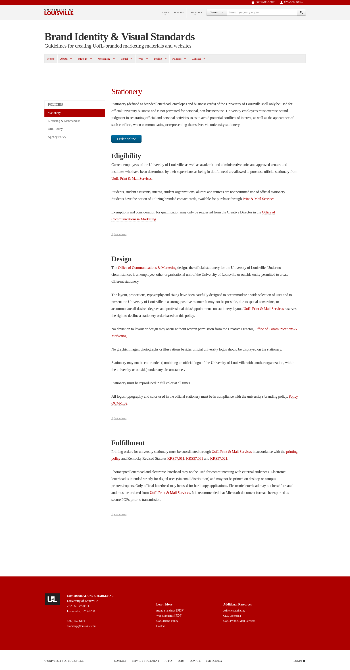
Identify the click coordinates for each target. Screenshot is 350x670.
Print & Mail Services (258, 199)
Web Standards (165, 615)
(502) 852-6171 (76, 620)
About (64, 58)
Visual (124, 58)
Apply (165, 13)
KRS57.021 (218, 458)
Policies (176, 58)
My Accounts (291, 2)
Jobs (181, 660)
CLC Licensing (232, 615)
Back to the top (120, 234)
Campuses (195, 13)
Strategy (82, 58)
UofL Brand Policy (167, 620)
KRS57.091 (194, 458)
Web (141, 58)
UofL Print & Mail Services (131, 178)
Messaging (104, 58)
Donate (179, 12)
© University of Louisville (63, 660)
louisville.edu (263, 2)
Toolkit (158, 58)
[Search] (301, 12)
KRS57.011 (175, 458)
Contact (196, 58)
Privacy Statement (145, 660)
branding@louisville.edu (81, 626)
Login (300, 661)
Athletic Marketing (234, 610)
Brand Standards (165, 610)
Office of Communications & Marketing (147, 267)
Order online (126, 139)
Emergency (214, 660)
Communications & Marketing (90, 595)
